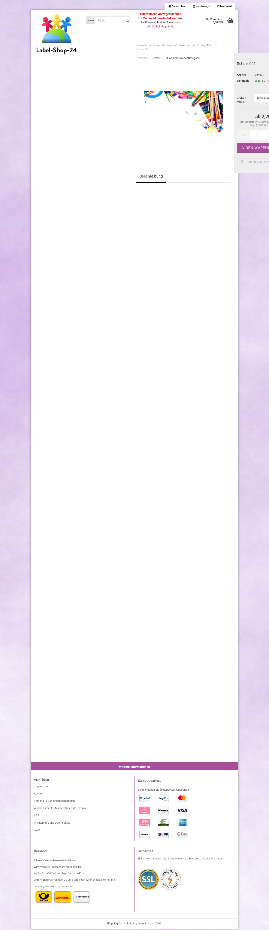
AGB (36, 816)
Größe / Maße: (241, 100)
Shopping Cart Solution (120, 924)
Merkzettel (224, 6)
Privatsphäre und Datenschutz (52, 823)
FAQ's (37, 830)
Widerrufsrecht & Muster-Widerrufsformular (60, 809)
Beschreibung (151, 177)
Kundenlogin (202, 6)
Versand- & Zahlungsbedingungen (54, 801)
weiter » (143, 58)
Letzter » (157, 58)
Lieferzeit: (242, 81)
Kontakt (38, 794)
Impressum (41, 787)
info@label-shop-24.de (160, 26)
